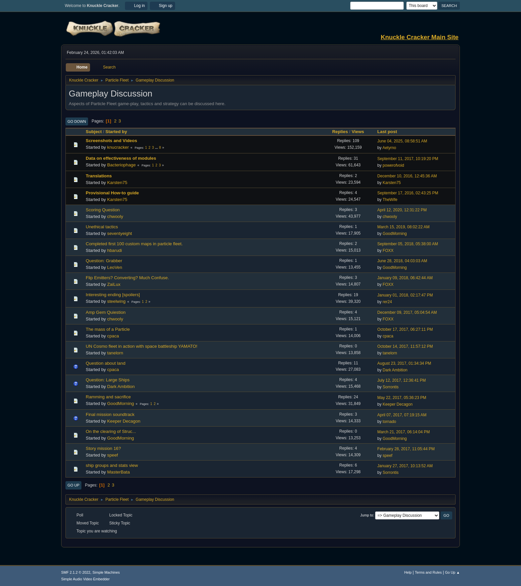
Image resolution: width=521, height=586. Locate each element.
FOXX (388, 250)
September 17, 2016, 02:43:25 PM (407, 193)
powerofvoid (393, 165)
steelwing (116, 301)
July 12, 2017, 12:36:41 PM (401, 380)
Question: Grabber (104, 260)
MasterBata (118, 472)
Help (408, 572)
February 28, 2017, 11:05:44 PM (406, 449)
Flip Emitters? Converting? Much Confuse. (127, 277)
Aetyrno (389, 147)
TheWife (389, 199)
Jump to (366, 515)
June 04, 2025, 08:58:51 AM (402, 141)
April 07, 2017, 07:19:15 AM (402, 415)
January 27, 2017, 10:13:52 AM (405, 466)
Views (358, 131)
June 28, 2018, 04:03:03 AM (402, 261)
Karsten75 (117, 182)
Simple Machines (106, 572)
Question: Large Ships (108, 379)
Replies (340, 131)
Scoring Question (103, 209)
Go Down (76, 121)
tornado (389, 421)
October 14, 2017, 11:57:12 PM (405, 346)
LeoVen (114, 267)
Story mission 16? (103, 448)
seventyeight (119, 233)
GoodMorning (395, 233)
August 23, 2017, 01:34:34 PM (404, 363)
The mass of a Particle (108, 329)
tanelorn (115, 352)
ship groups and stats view (112, 465)
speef (112, 455)
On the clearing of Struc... (111, 431)
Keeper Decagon (398, 404)
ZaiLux (113, 284)
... (157, 147)
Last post (390, 131)
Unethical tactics (102, 226)
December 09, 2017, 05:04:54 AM (407, 312)
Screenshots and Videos (111, 140)
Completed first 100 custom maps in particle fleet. (134, 243)
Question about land (105, 363)
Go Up (73, 485)
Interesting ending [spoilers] (113, 294)
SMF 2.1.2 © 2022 (75, 572)
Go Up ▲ (452, 572)
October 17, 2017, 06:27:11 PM (405, 329)
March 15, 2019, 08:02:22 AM (403, 227)
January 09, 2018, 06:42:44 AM (405, 278)
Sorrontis (391, 387)
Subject (94, 131)
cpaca (113, 335)
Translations (99, 175)
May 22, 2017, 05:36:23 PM (401, 397)
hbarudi (114, 250)
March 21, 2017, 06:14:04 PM (403, 432)
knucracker (118, 147)
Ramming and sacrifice (108, 396)
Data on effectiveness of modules (121, 158)
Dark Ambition (395, 370)
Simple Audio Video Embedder (85, 579)
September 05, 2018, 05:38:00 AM (407, 244)
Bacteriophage (121, 164)
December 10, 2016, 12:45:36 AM (407, 176)
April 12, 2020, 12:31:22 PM (402, 210)
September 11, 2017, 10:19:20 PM (407, 158)
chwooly (115, 216)
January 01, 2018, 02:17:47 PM (405, 295)
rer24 (387, 301)
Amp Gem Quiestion (106, 312)
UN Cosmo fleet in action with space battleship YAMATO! (141, 346)
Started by (116, 131)
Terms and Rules (428, 572)
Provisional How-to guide (112, 192)
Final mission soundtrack (110, 414)
